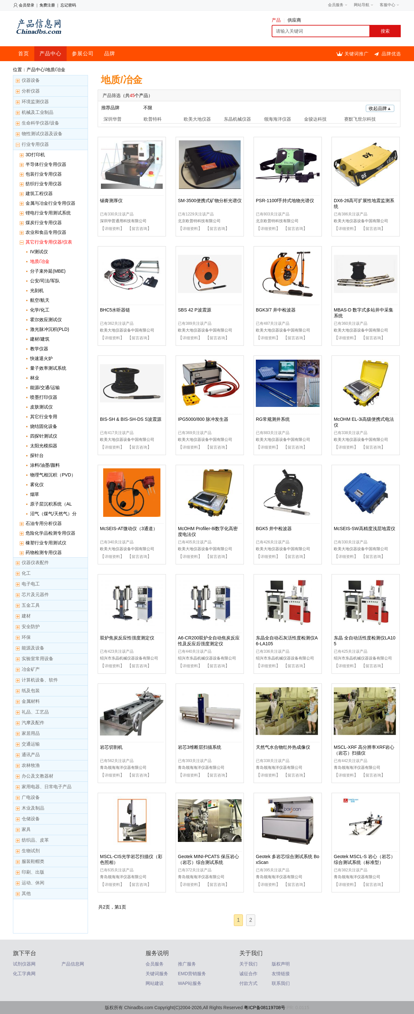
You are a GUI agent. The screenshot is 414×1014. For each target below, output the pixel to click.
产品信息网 (72, 963)
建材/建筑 (39, 339)
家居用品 (31, 733)
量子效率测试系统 (48, 368)
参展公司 (83, 53)
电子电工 (31, 583)
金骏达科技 (315, 119)
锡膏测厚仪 (111, 200)
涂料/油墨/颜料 (45, 465)
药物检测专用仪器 (44, 552)
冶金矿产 (31, 669)
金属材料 (31, 701)
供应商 (294, 20)
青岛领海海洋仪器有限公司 (123, 767)
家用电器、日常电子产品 (46, 786)
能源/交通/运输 (45, 387)
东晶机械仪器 (237, 119)
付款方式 (248, 983)
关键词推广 (356, 53)
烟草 (34, 494)
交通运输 (31, 744)
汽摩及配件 (33, 722)
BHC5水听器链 (115, 309)
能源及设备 (33, 647)
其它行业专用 (43, 416)
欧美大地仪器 (197, 119)
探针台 (37, 455)
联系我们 (281, 983)
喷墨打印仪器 (43, 397)
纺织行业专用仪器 (44, 183)
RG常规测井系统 (273, 419)
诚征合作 (248, 973)
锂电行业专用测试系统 (48, 212)
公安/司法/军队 (45, 280)
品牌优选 (391, 53)
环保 (26, 637)
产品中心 (50, 53)
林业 (34, 377)
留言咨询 (139, 228)
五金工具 (31, 605)
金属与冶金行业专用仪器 (50, 203)
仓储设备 (31, 818)
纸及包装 (31, 690)
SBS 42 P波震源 (194, 309)
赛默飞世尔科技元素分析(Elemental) (360, 119)
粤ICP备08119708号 (264, 1007)
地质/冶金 (39, 261)
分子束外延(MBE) (48, 271)
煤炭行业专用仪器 (44, 222)
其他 (26, 893)
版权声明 (281, 963)
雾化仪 (37, 484)
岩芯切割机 (111, 747)
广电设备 (31, 797)
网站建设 (155, 983)
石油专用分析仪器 (44, 523)
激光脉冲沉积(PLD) (49, 329)
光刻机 (37, 290)
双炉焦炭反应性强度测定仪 (127, 637)
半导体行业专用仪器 (46, 164)
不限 (147, 107)
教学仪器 (39, 348)
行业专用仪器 (35, 144)
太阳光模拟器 (43, 445)
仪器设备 (31, 80)
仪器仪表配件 (35, 562)
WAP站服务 (190, 983)
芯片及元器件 (35, 594)
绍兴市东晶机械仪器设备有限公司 (129, 658)
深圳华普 (113, 119)
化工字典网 (24, 973)
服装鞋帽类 (33, 861)
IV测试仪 (39, 251)
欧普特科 (153, 119)
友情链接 (281, 973)
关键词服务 (157, 973)
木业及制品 (33, 808)
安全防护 (31, 626)
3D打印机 (35, 154)
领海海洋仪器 (277, 119)
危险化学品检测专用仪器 (50, 533)
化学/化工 (39, 309)
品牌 (109, 53)
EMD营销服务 (192, 973)
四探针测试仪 (43, 436)
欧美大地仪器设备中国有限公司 (361, 221)
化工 (26, 573)
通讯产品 (31, 754)
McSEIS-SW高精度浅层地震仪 (364, 528)
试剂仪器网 (24, 963)
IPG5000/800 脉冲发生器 (203, 419)
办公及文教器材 (37, 776)
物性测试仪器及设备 (42, 133)
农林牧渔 (31, 765)
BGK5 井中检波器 (274, 528)
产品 (278, 20)
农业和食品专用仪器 (46, 232)
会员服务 (155, 963)
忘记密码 (68, 5)
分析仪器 (31, 90)
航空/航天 (39, 300)
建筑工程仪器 (39, 193)
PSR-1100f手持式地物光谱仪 (285, 200)
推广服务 (187, 963)
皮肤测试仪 (41, 406)
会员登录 (26, 5)
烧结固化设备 (43, 426)
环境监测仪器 (35, 101)
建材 (26, 615)
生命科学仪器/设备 (40, 122)
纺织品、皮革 (35, 840)
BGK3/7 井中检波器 (276, 309)
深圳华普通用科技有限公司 (123, 221)
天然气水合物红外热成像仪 (283, 747)
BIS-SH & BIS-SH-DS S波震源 (130, 419)
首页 (23, 53)
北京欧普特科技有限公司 (199, 221)
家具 (26, 829)
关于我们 (248, 963)
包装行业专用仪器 (44, 174)
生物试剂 (31, 850)
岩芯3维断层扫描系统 (199, 747)
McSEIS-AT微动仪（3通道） (129, 528)
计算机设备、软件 (40, 679)
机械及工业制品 (37, 112)
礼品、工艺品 (35, 711)
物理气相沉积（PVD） (53, 474)
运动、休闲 (33, 882)
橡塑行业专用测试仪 (46, 542)
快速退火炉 (41, 358)
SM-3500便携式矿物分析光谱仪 (210, 200)
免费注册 (47, 5)
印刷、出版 (33, 872)
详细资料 (112, 228)
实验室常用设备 (37, 658)
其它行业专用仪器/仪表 (49, 242)
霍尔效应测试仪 (46, 319)
